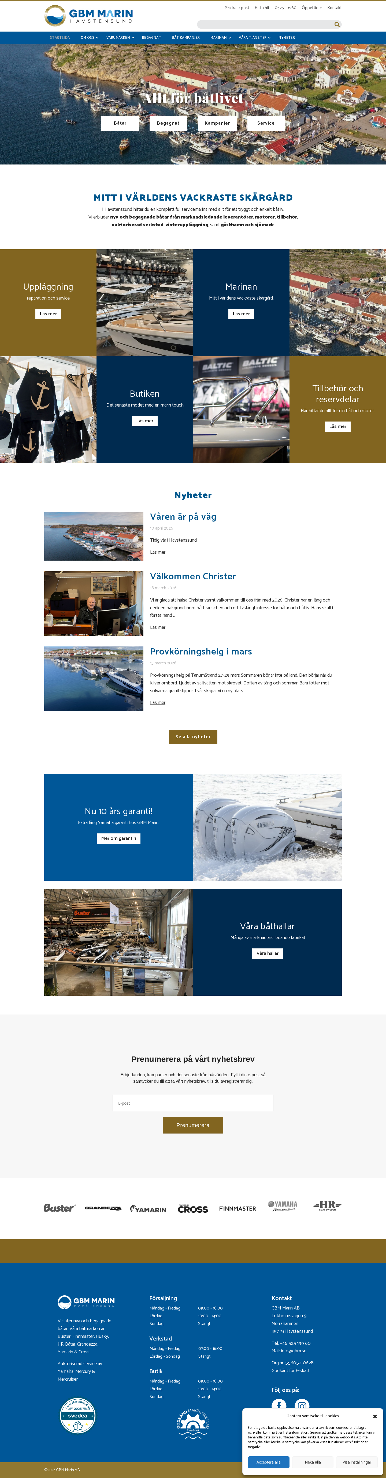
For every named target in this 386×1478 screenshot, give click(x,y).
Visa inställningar (357, 1462)
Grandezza (87, 1344)
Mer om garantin (118, 838)
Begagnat (168, 123)
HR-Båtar (66, 1344)
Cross (85, 1352)
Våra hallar (268, 953)
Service (266, 123)
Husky (102, 1337)
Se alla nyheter (193, 737)
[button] (375, 1416)
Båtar (120, 123)
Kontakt (334, 8)
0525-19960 (285, 8)
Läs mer (48, 314)
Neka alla (313, 1462)
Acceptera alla (269, 1462)
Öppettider (312, 8)
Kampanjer (217, 123)
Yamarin (65, 1352)
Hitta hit (262, 8)
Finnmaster (83, 1337)
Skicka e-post (237, 8)
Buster (64, 1337)
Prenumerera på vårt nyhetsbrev (193, 1059)
